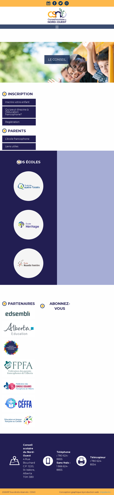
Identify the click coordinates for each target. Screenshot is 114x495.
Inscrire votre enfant (17, 102)
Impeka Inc (105, 492)
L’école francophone (17, 138)
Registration (12, 122)
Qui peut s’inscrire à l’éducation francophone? (16, 112)
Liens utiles (11, 146)
